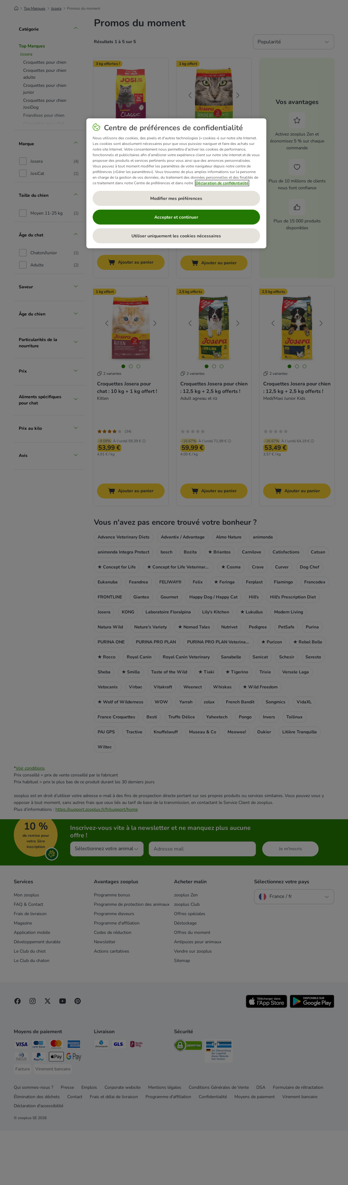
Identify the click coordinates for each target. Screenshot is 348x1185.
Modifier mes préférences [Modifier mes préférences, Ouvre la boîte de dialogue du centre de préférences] (176, 198)
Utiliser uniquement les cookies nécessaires (176, 236)
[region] (176, 183)
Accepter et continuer (176, 217)
